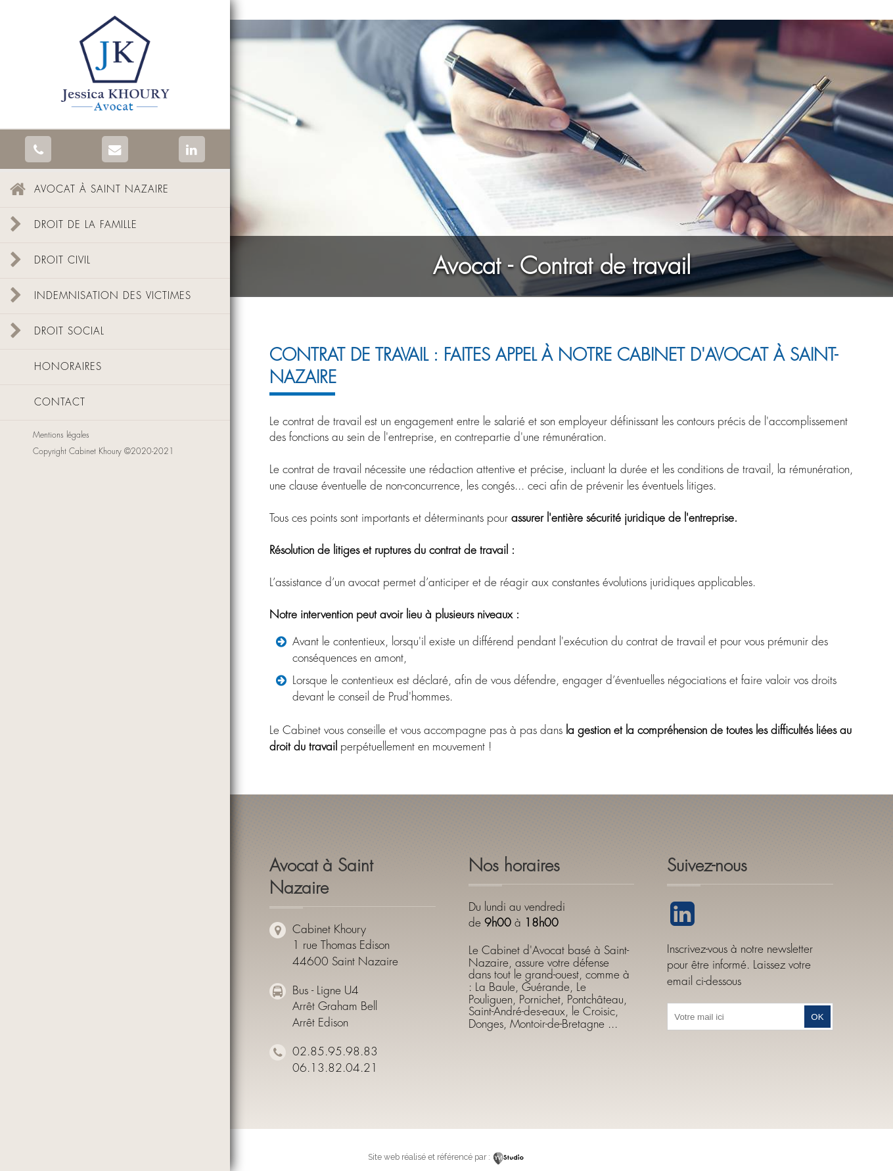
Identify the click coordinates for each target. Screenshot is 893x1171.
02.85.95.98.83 (335, 1051)
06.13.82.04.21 (335, 1068)
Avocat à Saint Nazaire (101, 190)
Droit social (69, 331)
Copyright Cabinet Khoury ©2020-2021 (103, 451)
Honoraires (68, 367)
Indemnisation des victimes (112, 296)
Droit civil (62, 260)
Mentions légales (61, 435)
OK (817, 1017)
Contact (59, 402)
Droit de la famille (85, 225)
